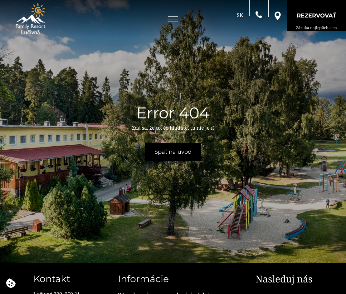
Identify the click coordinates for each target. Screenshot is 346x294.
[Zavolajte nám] (259, 14)
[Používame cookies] (11, 283)
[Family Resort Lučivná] (31, 18)
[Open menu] (173, 19)
